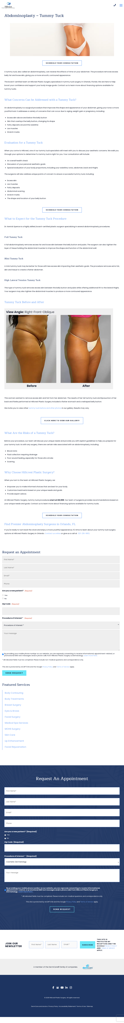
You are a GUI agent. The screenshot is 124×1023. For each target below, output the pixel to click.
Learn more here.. (91, 659)
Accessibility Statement (67, 1012)
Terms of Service (63, 670)
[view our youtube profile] (62, 993)
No (5, 602)
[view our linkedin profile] (66, 993)
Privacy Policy (47, 670)
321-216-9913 (83, 536)
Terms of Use (81, 1012)
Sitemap (90, 1012)
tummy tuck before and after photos (45, 411)
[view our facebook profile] (53, 993)
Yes (5, 599)
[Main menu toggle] (121, 7)
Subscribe (87, 951)
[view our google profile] (58, 993)
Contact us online (53, 536)
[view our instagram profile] (71, 993)
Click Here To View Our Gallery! (62, 424)
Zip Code (10, 607)
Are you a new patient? (20, 835)
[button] (62, 66)
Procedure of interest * (17, 621)
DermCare (35, 1012)
